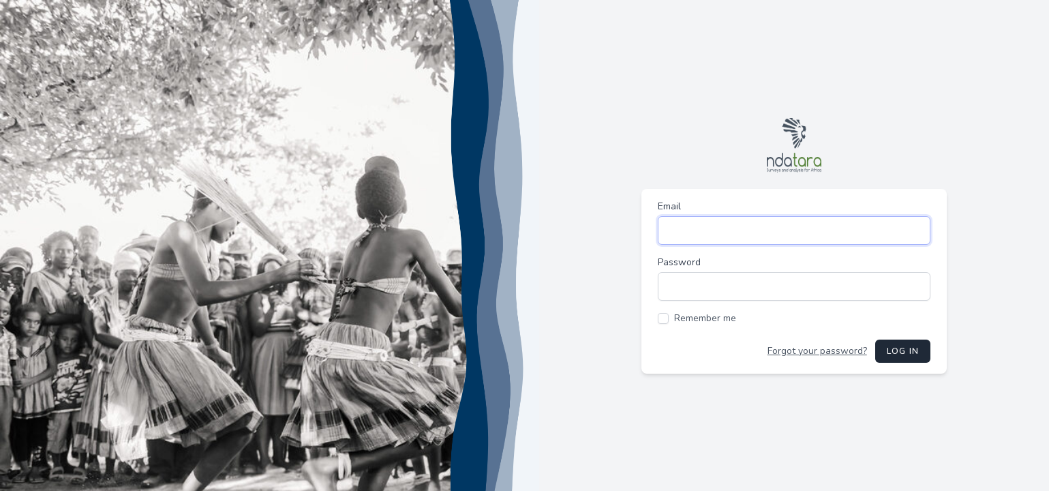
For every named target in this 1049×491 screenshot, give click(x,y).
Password (679, 262)
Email (669, 206)
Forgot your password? (817, 350)
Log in (903, 351)
